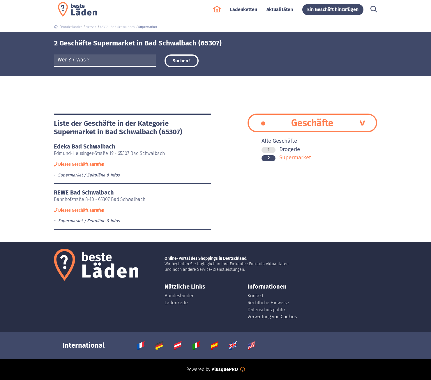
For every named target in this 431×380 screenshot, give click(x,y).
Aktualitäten (279, 12)
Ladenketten (243, 12)
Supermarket (286, 157)
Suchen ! (181, 60)
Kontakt (255, 295)
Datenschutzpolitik (267, 309)
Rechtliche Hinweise (268, 302)
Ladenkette (176, 302)
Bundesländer (179, 295)
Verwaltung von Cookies (272, 316)
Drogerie (281, 149)
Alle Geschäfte (279, 140)
